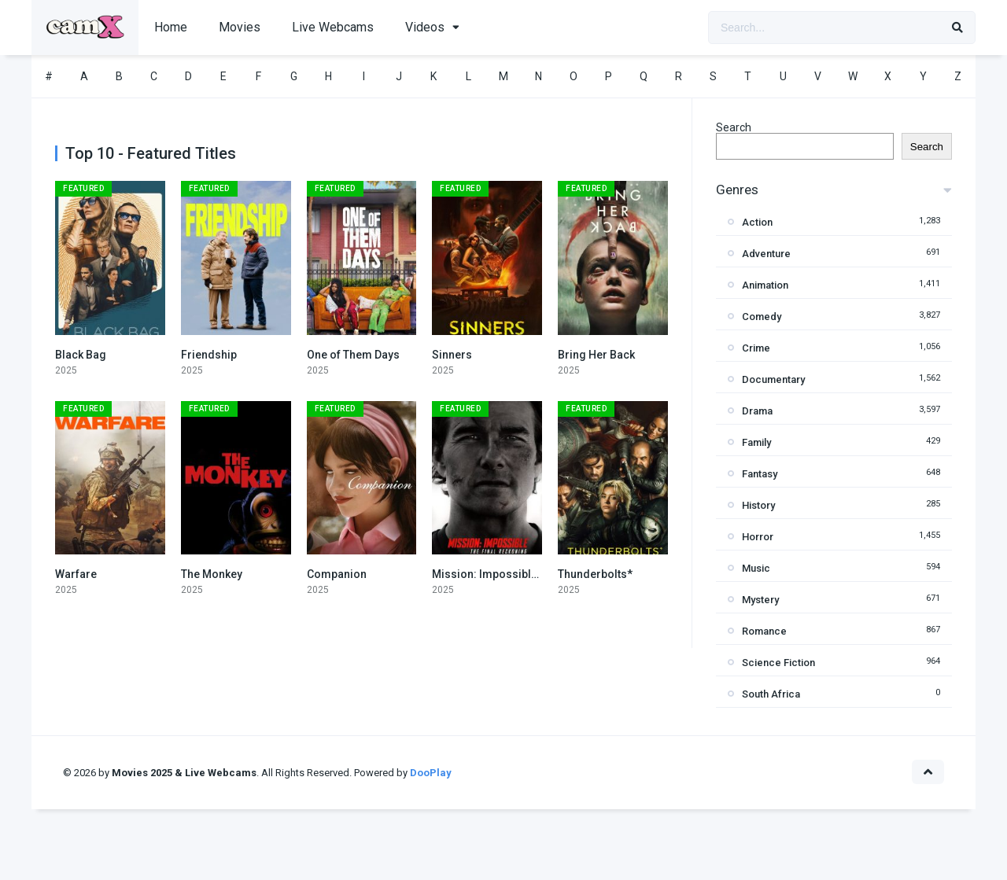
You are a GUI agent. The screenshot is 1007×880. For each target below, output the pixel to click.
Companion (337, 574)
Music (756, 568)
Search (733, 127)
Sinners (452, 354)
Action (757, 222)
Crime (756, 348)
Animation (765, 285)
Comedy (761, 316)
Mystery (760, 600)
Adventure (766, 254)
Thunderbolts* (595, 574)
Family (756, 442)
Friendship (209, 354)
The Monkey (211, 574)
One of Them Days (353, 354)
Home (170, 27)
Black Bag (80, 354)
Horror (757, 537)
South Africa (771, 694)
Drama (757, 411)
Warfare (76, 574)
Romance (764, 631)
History (758, 505)
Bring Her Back (596, 354)
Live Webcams (333, 27)
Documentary (773, 379)
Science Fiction (778, 662)
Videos (424, 27)
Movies (239, 27)
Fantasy (759, 474)
